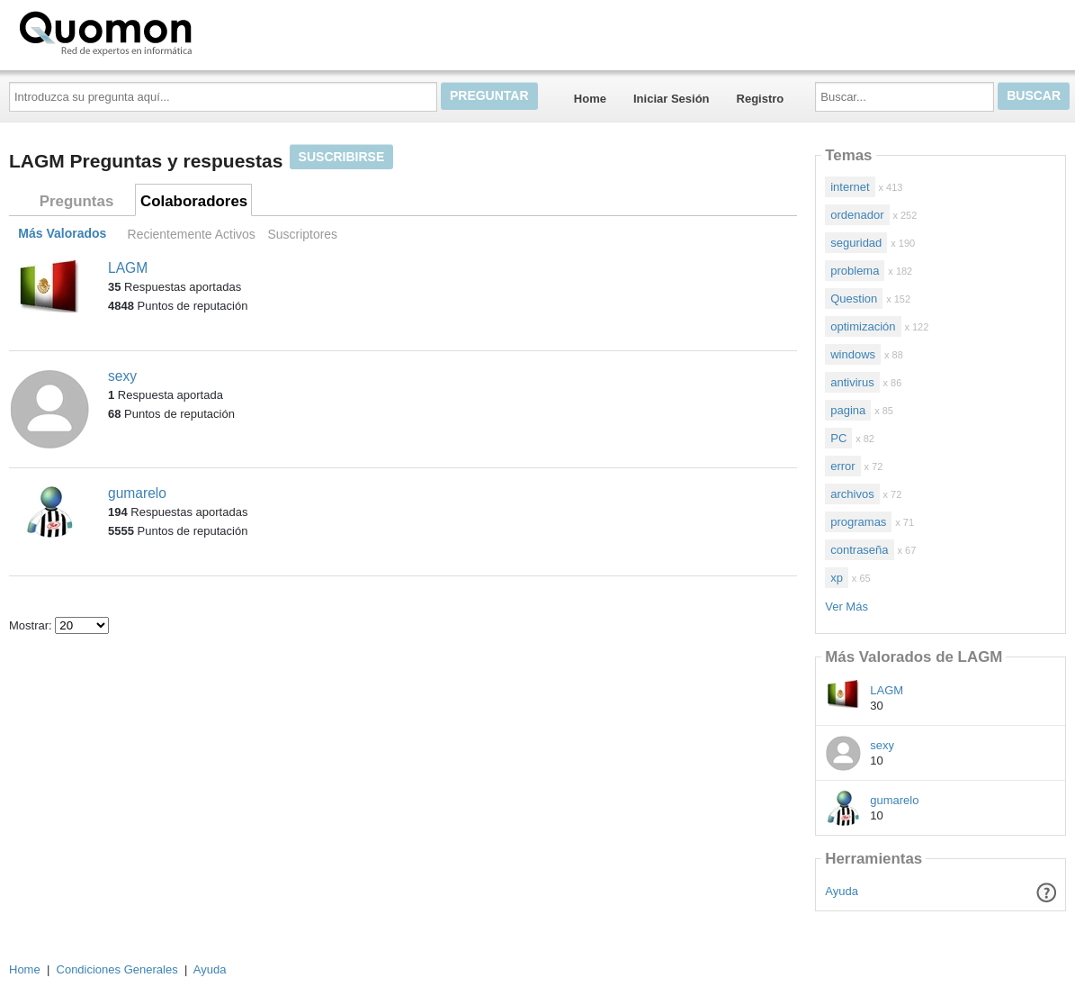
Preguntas (77, 201)
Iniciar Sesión (671, 98)
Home (590, 98)
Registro (760, 98)
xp (836, 577)
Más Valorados (62, 234)
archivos (851, 494)
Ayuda (841, 891)
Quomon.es (163, 31)
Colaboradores (193, 201)
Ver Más (846, 606)
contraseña (859, 550)
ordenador (856, 215)
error (842, 466)
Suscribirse (342, 156)
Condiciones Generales (117, 969)
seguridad (856, 242)
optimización (862, 326)
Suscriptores (302, 234)
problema (854, 270)
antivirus (851, 382)
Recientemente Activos (191, 234)
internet (849, 187)
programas (858, 522)
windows (852, 354)
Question (853, 298)
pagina (847, 410)
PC (838, 438)
